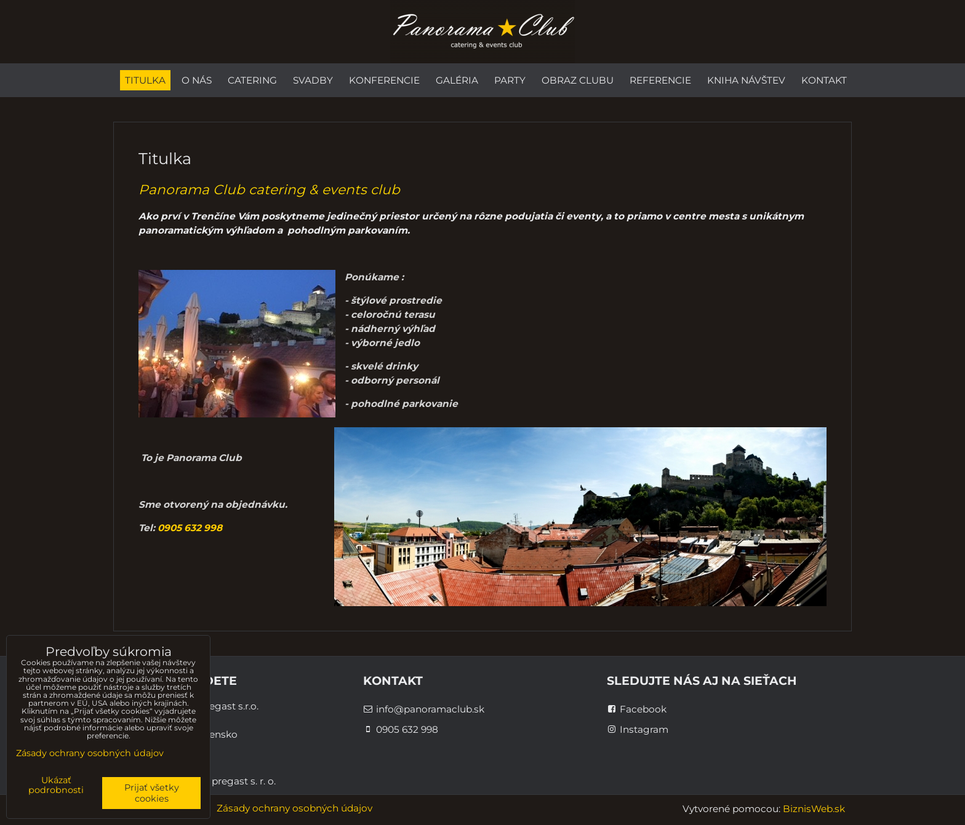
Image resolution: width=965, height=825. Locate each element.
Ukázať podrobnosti (56, 785)
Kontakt (824, 80)
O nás (197, 80)
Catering (252, 80)
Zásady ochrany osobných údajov (294, 808)
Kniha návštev (746, 80)
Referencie (660, 80)
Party (510, 80)
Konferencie (384, 80)
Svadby (313, 80)
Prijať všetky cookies (151, 793)
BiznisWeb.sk (814, 809)
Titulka (145, 80)
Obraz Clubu (578, 80)
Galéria (457, 80)
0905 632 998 (190, 528)
